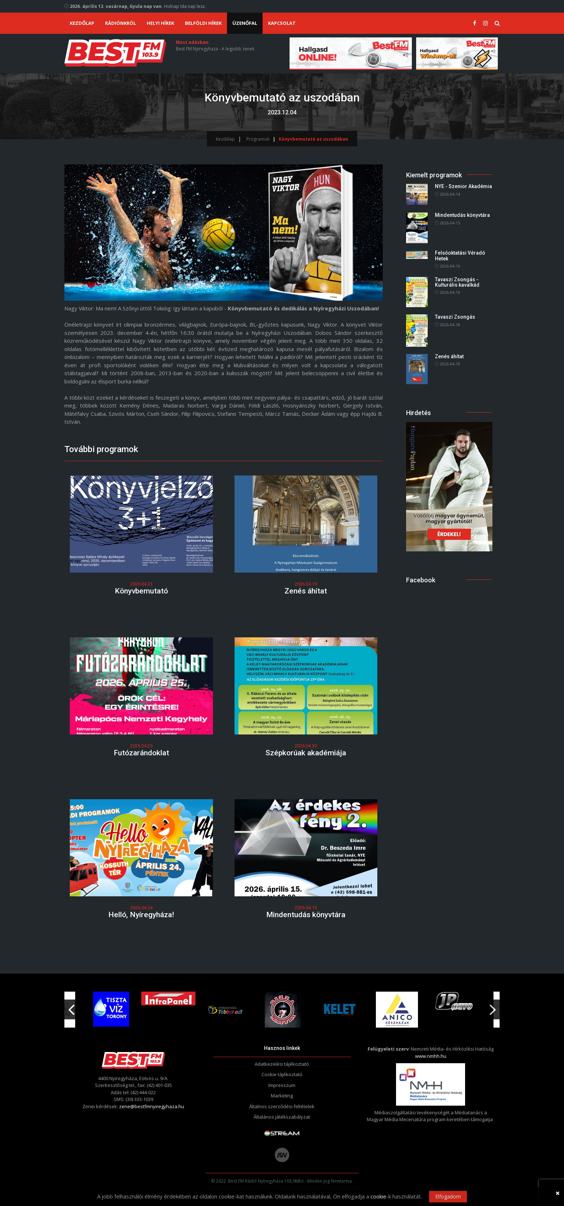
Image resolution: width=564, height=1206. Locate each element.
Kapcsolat (282, 23)
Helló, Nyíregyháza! (141, 914)
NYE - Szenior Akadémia (463, 187)
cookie (378, 1196)
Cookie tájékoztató (282, 1074)
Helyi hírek (160, 23)
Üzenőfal (244, 23)
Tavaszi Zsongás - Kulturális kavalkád (457, 282)
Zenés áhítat (306, 591)
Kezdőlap (82, 23)
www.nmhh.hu (430, 1056)
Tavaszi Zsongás (455, 317)
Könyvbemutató (141, 591)
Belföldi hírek (203, 23)
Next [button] (493, 1007)
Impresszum (281, 1085)
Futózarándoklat (141, 752)
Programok (257, 139)
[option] (225, 1010)
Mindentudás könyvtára (305, 914)
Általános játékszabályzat (282, 1117)
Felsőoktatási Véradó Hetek (460, 255)
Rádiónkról (120, 23)
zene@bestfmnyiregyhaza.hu (151, 1106)
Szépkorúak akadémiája (305, 752)
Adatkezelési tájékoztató (282, 1064)
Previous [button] (71, 1007)
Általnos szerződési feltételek (281, 1106)
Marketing (282, 1095)
